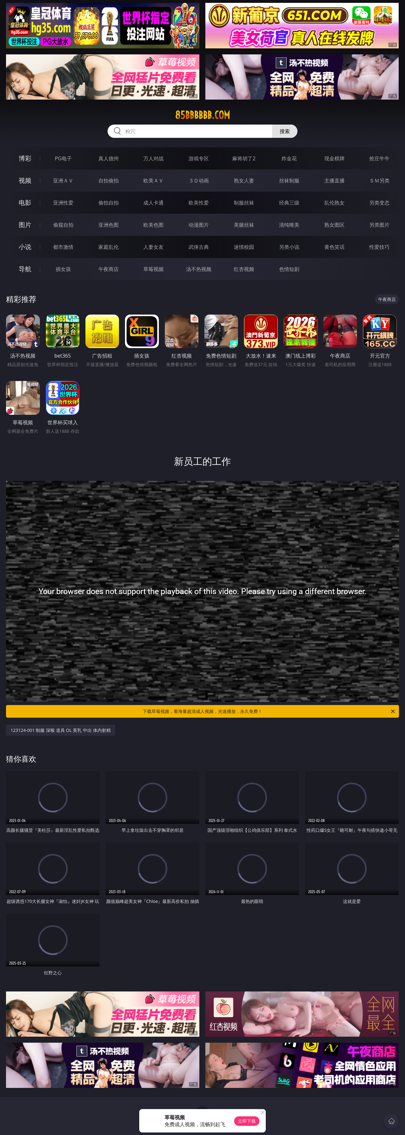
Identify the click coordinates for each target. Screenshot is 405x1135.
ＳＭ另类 (379, 180)
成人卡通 (153, 202)
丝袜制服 (289, 180)
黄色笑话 (334, 246)
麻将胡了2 (243, 158)
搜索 (285, 131)
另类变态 (379, 202)
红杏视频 (244, 269)
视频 (25, 180)
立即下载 (247, 1121)
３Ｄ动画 (199, 180)
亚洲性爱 (63, 202)
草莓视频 (153, 269)
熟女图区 (334, 224)
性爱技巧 (379, 246)
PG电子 (63, 158)
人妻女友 (153, 246)
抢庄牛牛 (379, 158)
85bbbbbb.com (202, 115)
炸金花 (289, 158)
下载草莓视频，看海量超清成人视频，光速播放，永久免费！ (269, 711)
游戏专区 (199, 158)
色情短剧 (289, 269)
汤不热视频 (198, 269)
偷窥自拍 (63, 224)
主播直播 (334, 180)
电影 (25, 202)
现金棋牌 (334, 158)
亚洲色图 (108, 224)
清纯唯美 (289, 224)
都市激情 (63, 246)
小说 (25, 246)
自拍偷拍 (108, 180)
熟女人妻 (244, 180)
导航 (25, 269)
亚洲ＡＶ (63, 180)
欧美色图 (153, 224)
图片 (25, 224)
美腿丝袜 (244, 224)
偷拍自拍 (108, 202)
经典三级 (289, 202)
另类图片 (379, 224)
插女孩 (63, 269)
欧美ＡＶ (153, 180)
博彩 (25, 158)
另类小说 (289, 246)
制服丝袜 (244, 202)
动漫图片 (199, 224)
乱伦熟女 (334, 202)
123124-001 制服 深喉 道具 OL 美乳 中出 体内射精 (60, 730)
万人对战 (153, 158)
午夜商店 (108, 269)
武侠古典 (199, 246)
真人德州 (108, 158)
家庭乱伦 (108, 246)
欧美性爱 (199, 202)
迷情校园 (244, 246)
